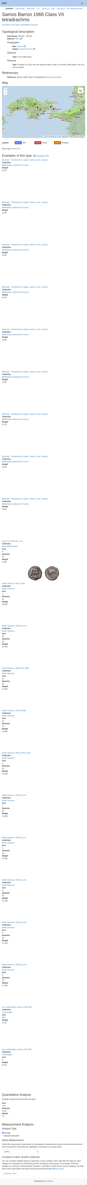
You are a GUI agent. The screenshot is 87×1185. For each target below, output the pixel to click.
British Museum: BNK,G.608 (13, 583)
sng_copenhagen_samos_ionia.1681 (17, 1049)
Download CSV (41, 156)
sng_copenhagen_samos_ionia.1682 (17, 1007)
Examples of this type (10, 25)
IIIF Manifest (72, 9)
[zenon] (49, 77)
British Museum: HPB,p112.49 (14, 626)
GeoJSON (61, 9)
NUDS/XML (20, 9)
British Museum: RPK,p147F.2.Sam (16, 753)
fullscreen (16, 149)
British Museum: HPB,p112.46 (14, 922)
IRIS (4, 3)
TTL (38, 9)
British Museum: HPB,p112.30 (14, 965)
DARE (71, 137)
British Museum (8, 589)
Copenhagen (7, 1012)
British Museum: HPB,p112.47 (14, 838)
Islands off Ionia (26, 49)
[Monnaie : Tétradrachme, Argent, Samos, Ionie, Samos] (25, 160)
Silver (17, 39)
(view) (80, 9)
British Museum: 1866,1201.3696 (15, 668)
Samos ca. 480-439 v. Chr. (13, 541)
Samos (20, 46)
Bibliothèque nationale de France (15, 165)
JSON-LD (46, 9)
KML (53, 9)
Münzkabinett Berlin (10, 546)
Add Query (58, 1169)
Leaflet (46, 137)
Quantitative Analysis (29, 25)
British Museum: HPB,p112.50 (14, 880)
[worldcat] (57, 77)
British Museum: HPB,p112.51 (14, 795)
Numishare (48, 1181)
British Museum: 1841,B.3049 (14, 710)
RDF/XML (31, 9)
